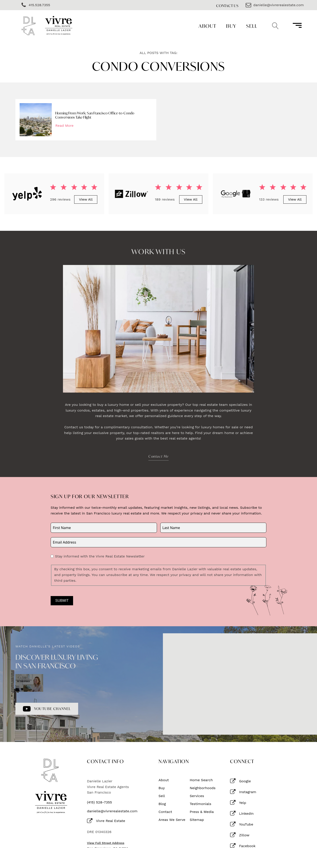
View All (86, 199)
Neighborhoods (203, 788)
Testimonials (200, 804)
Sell (251, 26)
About (207, 26)
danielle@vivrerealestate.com (112, 811)
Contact (165, 812)
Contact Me (158, 456)
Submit (61, 600)
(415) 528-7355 (99, 802)
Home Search (201, 780)
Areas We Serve (171, 820)
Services (197, 796)
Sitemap (197, 820)
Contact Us (227, 5)
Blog (162, 804)
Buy (231, 26)
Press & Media (202, 812)
